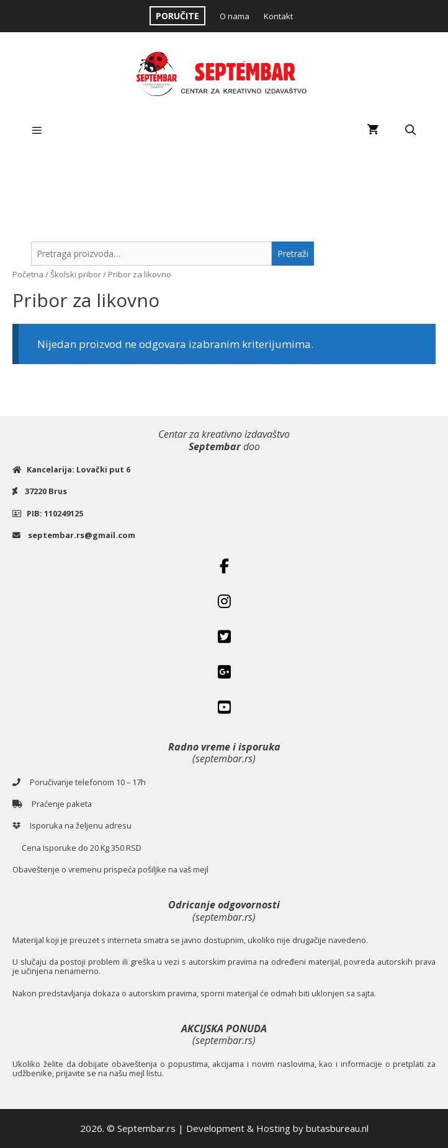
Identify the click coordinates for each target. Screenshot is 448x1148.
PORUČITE (177, 16)
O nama (234, 16)
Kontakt (278, 16)
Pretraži (292, 253)
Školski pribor (75, 274)
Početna (27, 274)
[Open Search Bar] (410, 130)
